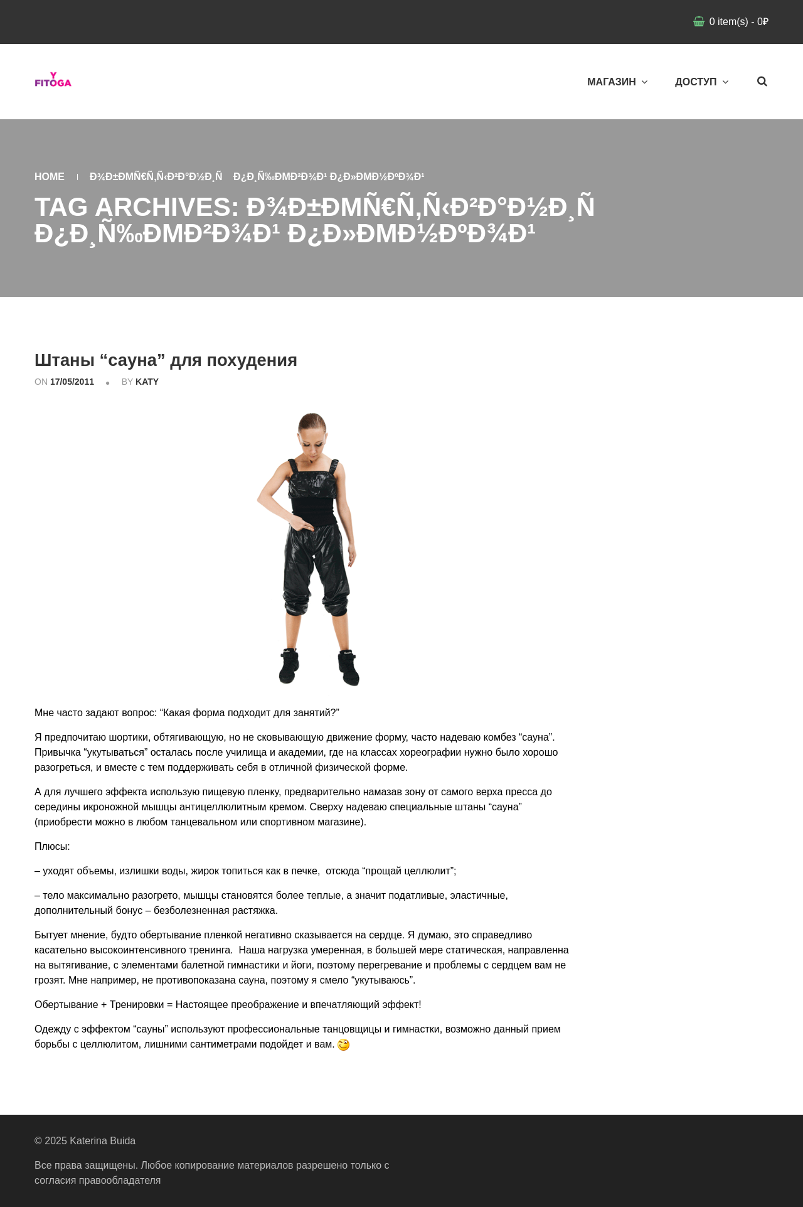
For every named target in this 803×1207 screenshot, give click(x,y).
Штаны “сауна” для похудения (198, 358)
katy (147, 382)
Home (50, 176)
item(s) (737, 21)
